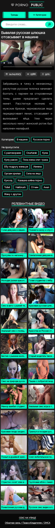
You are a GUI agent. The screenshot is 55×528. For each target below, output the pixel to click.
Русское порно (41, 139)
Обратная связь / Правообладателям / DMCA (27, 523)
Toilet (7, 187)
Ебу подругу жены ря (16, 166)
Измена (37, 166)
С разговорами (12, 153)
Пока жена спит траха (35, 159)
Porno (27, 5)
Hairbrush (20, 187)
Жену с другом (12, 194)
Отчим (34, 187)
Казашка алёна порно (30, 180)
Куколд (8, 180)
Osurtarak (31, 153)
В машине (22, 139)
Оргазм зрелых (12, 173)
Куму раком (10, 159)
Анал (46, 187)
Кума (45, 153)
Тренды (14, 15)
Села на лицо (33, 173)
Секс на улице (27, 518)
